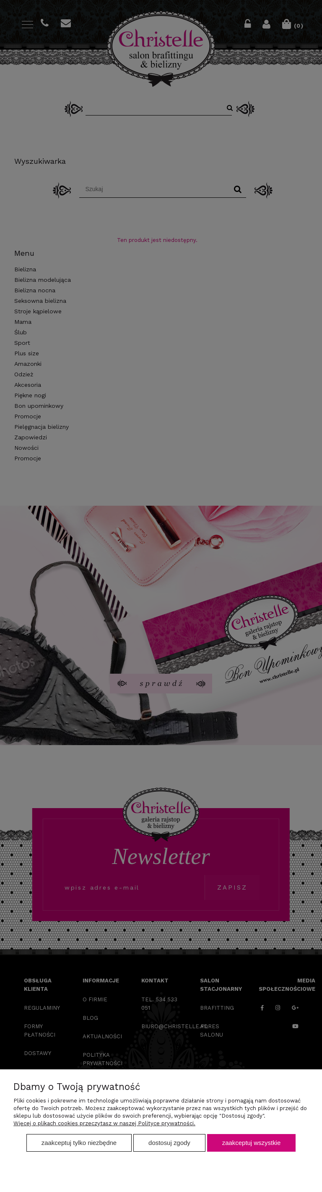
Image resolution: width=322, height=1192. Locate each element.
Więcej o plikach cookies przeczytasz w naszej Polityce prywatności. (104, 1123)
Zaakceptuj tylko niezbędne (79, 1142)
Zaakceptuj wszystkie (251, 1142)
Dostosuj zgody (169, 1142)
